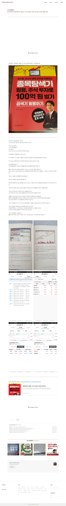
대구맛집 (24, 488)
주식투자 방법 (44, 490)
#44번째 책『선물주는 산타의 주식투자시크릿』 (17, 432)
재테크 (14, 424)
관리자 (37, 504)
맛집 (19, 492)
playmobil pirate (40, 488)
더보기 (19, 494)
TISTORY (33, 504)
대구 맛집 (33, 488)
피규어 (29, 488)
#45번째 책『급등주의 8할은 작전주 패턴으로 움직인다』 (18, 430)
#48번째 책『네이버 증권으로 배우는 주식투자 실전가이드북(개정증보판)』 (21, 428)
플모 (39, 490)
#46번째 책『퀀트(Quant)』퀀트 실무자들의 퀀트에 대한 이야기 (19, 429)
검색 (63, 488)
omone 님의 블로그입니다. (13, 464)
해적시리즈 (20, 490)
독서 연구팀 (11, 424)
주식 (45, 488)
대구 (19, 487)
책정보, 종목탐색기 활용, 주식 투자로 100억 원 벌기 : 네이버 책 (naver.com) (25, 381)
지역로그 (45, 2)
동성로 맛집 (24, 487)
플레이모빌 (42, 487)
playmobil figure (27, 490)
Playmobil (37, 487)
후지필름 (20, 488)
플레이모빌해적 (24, 492)
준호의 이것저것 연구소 (7, 2)
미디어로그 (56, 2)
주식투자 (32, 487)
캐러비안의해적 (34, 490)
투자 (28, 487)
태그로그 (50, 2)
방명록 (62, 2)
